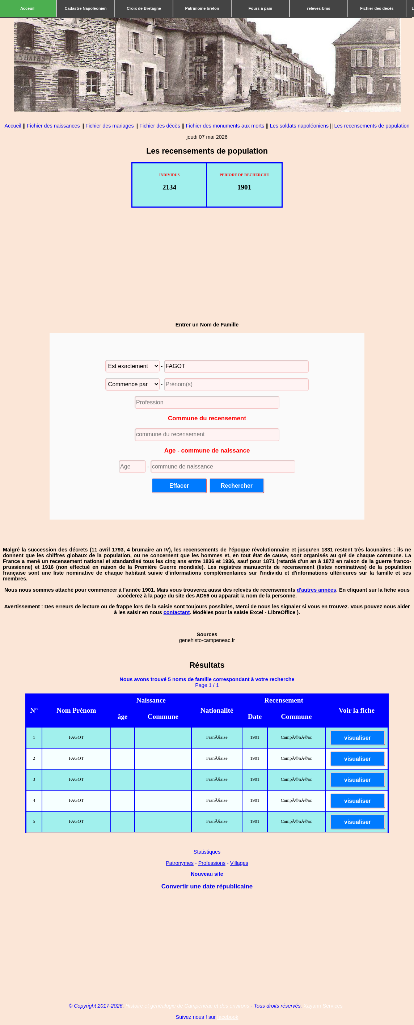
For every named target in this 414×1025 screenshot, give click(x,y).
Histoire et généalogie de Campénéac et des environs (187, 1006)
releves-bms (318, 8)
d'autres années (316, 590)
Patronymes (180, 863)
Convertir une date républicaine (207, 886)
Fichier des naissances (53, 126)
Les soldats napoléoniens (299, 126)
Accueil (12, 126)
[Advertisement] (207, 265)
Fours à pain (260, 8)
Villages (239, 863)
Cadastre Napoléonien (85, 8)
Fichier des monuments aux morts (225, 126)
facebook (227, 1017)
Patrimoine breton (202, 8)
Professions (211, 863)
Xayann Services (323, 1006)
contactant (177, 612)
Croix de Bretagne (144, 8)
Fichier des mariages (110, 126)
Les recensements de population (372, 126)
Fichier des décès (376, 8)
